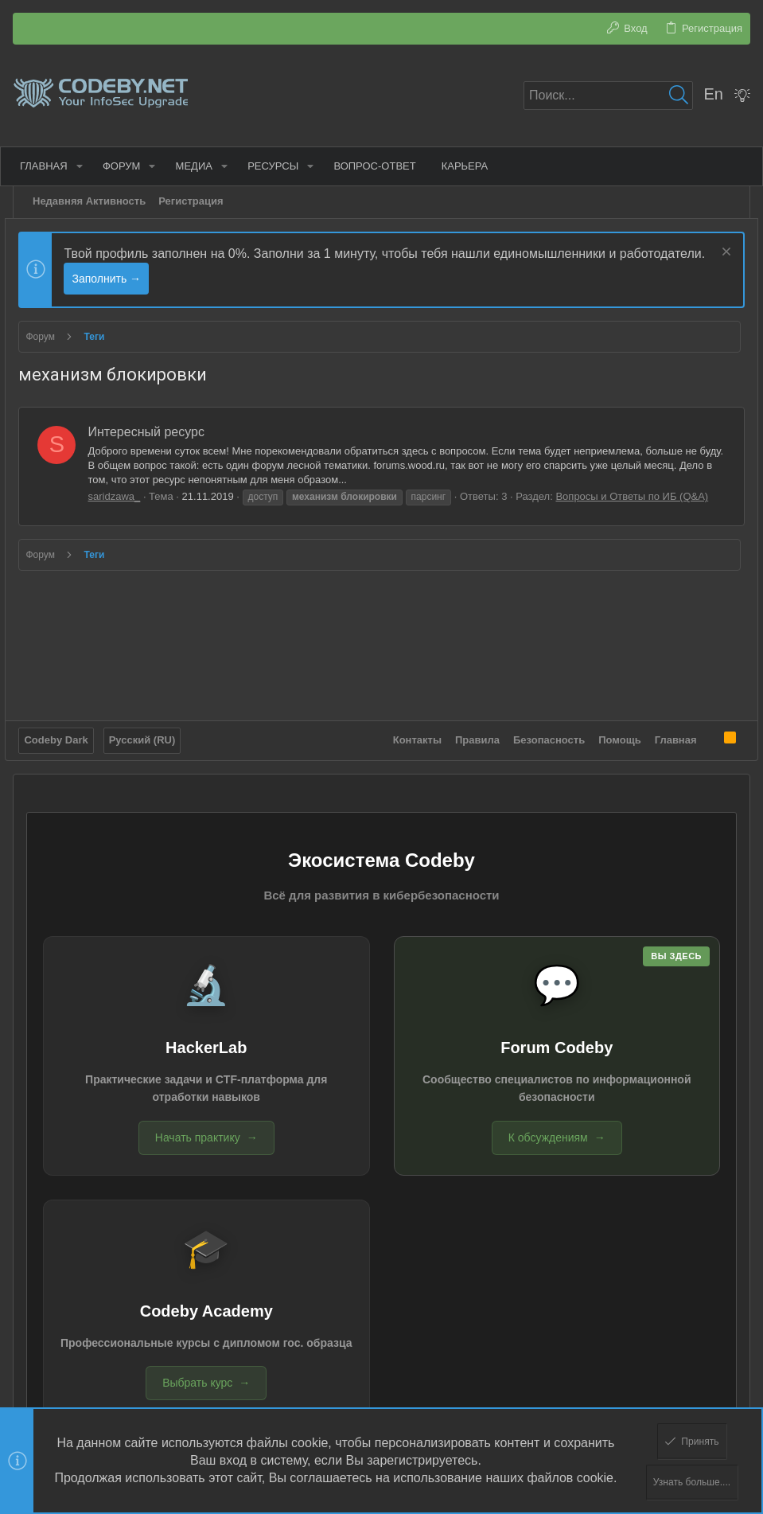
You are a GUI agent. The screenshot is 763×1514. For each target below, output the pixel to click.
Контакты (409, 717)
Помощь (612, 717)
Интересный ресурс (153, 432)
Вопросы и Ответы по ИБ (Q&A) (639, 496)
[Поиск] (608, 95)
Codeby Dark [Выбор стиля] (63, 717)
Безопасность (542, 717)
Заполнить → (203, 278)
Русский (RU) (149, 717)
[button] (86, 166)
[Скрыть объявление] (716, 253)
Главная (668, 717)
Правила (470, 717)
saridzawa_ (121, 496)
